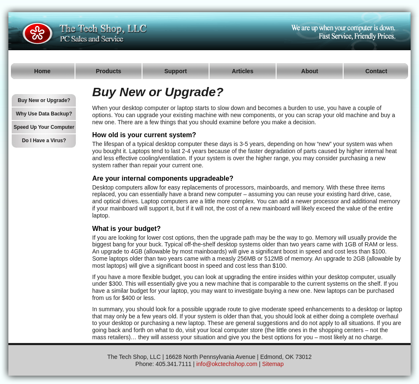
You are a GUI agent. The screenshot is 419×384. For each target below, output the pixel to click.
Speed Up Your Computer (44, 127)
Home (42, 71)
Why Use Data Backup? (44, 114)
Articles (242, 71)
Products (109, 71)
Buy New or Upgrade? (44, 100)
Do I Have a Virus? (44, 140)
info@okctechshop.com (226, 364)
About (309, 71)
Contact (376, 71)
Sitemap (273, 364)
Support (175, 71)
